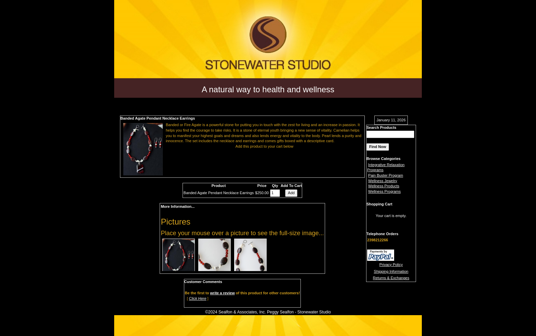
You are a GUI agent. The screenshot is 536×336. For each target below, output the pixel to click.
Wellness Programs (384, 191)
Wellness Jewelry (382, 181)
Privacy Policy (391, 265)
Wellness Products (383, 186)
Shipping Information (391, 271)
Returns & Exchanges (391, 278)
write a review (222, 293)
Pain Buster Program (385, 175)
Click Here (197, 298)
